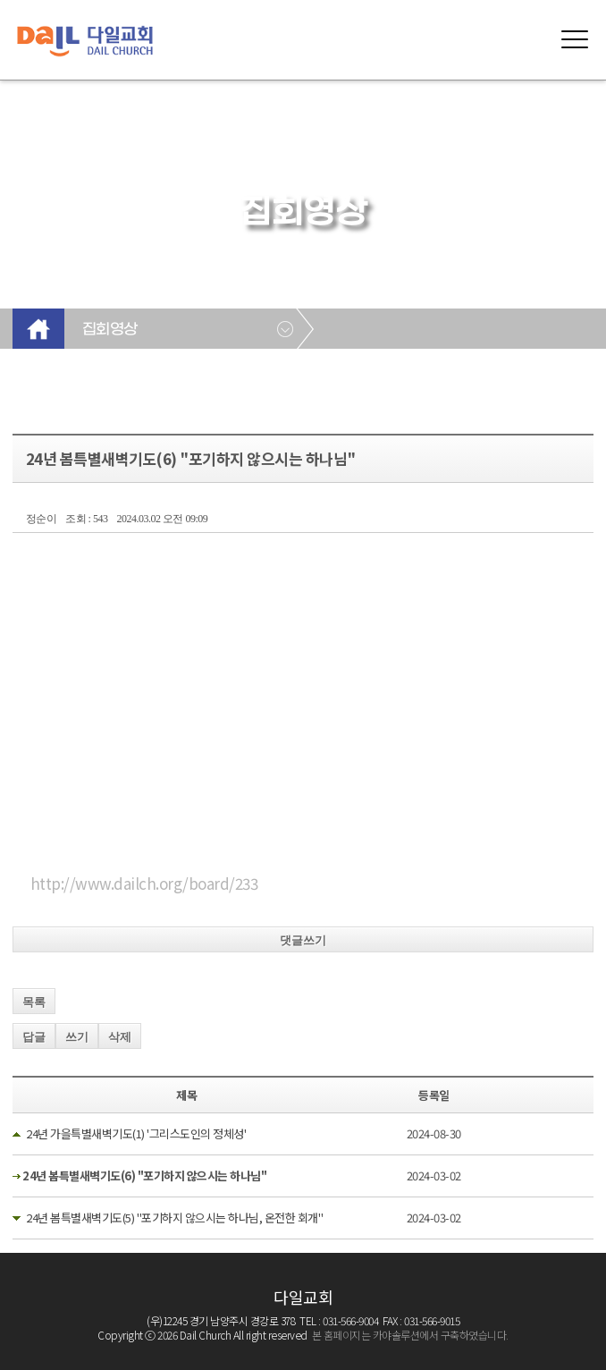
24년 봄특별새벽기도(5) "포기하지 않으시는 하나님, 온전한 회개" (174, 1217)
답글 (34, 1037)
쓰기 (76, 1037)
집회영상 (110, 330)
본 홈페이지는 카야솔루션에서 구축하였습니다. (410, 1334)
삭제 (119, 1037)
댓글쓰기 (303, 940)
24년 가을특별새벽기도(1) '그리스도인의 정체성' (136, 1133)
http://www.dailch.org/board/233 (144, 883)
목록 (34, 1002)
